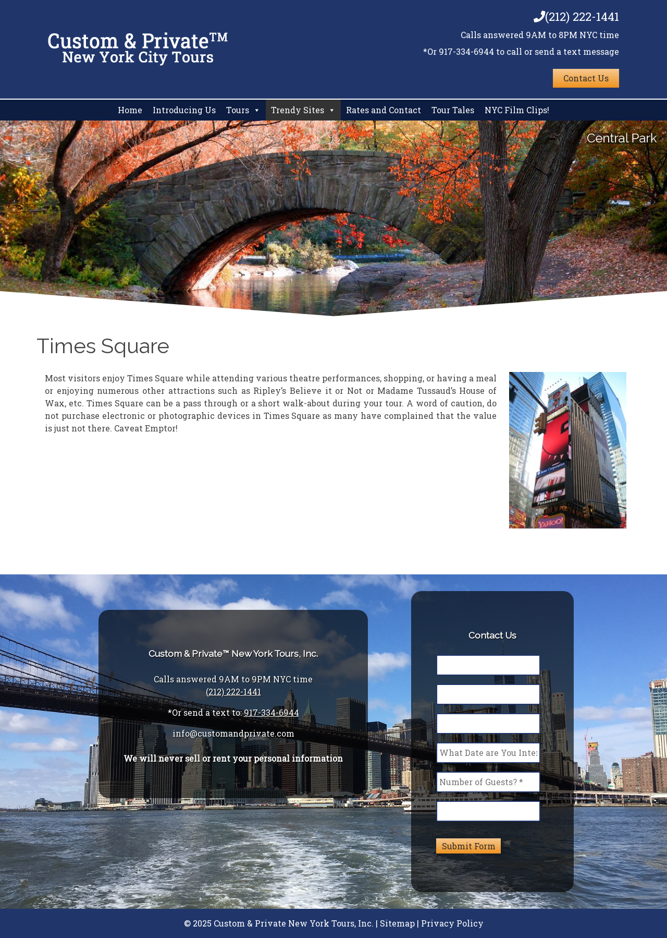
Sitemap (397, 923)
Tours (237, 109)
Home (130, 109)
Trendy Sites (297, 109)
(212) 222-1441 (576, 16)
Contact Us (586, 78)
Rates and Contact (383, 109)
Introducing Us (184, 109)
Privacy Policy (452, 923)
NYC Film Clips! (517, 109)
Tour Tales (452, 109)
